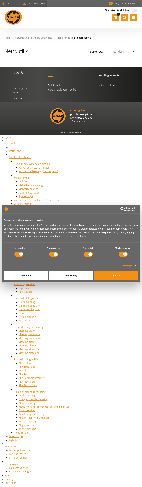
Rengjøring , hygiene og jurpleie (32, 164)
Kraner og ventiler (24, 284)
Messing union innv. (30, 338)
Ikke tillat (26, 275)
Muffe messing (27, 395)
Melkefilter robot (28, 189)
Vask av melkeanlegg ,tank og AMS (38, 171)
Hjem (8, 37)
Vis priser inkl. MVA (117, 10)
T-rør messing (27, 410)
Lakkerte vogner (18, 468)
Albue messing (27, 403)
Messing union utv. (29, 334)
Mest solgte (16, 436)
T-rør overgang (27, 316)
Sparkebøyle (26, 196)
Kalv (15, 93)
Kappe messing (27, 429)
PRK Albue (24, 370)
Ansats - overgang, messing (34, 418)
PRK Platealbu (27, 381)
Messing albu (26, 342)
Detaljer (127, 265)
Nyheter (14, 440)
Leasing (17, 97)
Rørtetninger (21, 432)
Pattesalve (15, 151)
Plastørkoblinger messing (28, 327)
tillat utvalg (71, 275)
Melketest (24, 181)
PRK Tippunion (27, 367)
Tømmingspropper (30, 192)
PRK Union (25, 363)
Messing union (27, 330)
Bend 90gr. (25, 320)
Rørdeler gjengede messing (30, 392)
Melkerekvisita (64, 37)
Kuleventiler (25, 291)
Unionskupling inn (29, 309)
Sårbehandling (22, 203)
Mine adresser (17, 454)
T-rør (21, 313)
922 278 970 (85, 118)
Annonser (54, 84)
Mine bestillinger (19, 457)
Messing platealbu (29, 353)
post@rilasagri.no (37, 3)
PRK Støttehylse (28, 385)
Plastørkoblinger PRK (26, 359)
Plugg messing (27, 425)
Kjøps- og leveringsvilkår (63, 89)
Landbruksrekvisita (41, 37)
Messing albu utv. (29, 345)
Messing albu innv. (29, 349)
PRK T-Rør (24, 374)
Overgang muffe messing (33, 399)
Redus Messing (27, 421)
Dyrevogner (20, 88)
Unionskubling (27, 302)
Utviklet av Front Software (71, 132)
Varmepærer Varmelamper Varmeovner (37, 200)
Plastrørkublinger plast (27, 298)
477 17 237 (13, 3)
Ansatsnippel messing (31, 414)
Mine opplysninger (20, 450)
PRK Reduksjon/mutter (32, 378)
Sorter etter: (97, 51)
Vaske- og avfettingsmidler (34, 167)
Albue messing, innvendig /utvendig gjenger (44, 406)
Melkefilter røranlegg (31, 185)
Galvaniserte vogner (21, 471)
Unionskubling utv (29, 305)
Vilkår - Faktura (107, 85)
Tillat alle (116, 275)
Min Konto (11, 446)
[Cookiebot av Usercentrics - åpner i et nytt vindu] (124, 209)
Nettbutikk (21, 37)
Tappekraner (26, 288)
